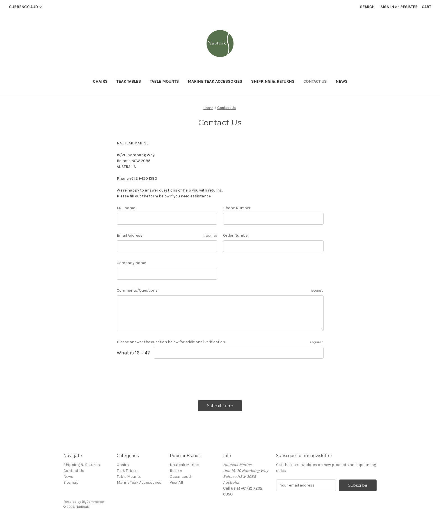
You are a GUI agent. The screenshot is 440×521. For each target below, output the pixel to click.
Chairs (100, 81)
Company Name (131, 262)
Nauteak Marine (184, 464)
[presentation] (159, 377)
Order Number (236, 235)
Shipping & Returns (272, 81)
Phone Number (237, 208)
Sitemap (71, 482)
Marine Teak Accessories (215, 81)
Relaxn (176, 470)
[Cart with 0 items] (426, 7)
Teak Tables (128, 81)
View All (176, 482)
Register (409, 6)
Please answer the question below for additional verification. (220, 342)
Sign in (387, 6)
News (341, 81)
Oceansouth (181, 476)
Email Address (167, 235)
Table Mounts (164, 81)
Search (367, 6)
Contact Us (315, 81)
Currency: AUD (25, 6)
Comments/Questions (220, 290)
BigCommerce (93, 502)
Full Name (126, 208)
